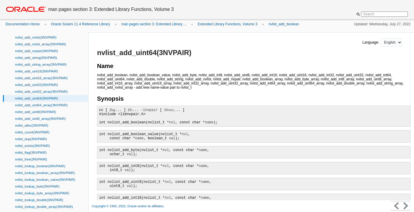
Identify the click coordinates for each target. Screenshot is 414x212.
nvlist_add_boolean (283, 24)
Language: (371, 42)
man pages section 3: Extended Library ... (153, 24)
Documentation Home (23, 24)
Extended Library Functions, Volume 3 (227, 24)
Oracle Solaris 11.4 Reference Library (80, 24)
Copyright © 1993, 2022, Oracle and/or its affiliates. (128, 206)
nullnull (391, 42)
